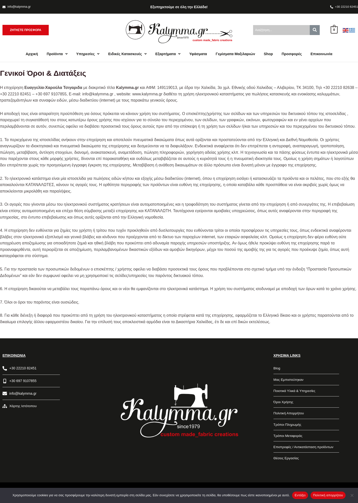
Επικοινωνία (324, 54)
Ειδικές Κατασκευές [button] (126, 54)
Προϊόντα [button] (55, 54)
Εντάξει (300, 495)
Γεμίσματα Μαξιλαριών (236, 54)
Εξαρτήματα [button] (167, 54)
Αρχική (29, 54)
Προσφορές (293, 54)
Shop (269, 54)
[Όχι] (351, 495)
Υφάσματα (198, 54)
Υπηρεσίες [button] (86, 54)
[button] (55, 54)
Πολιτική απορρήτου (328, 495)
